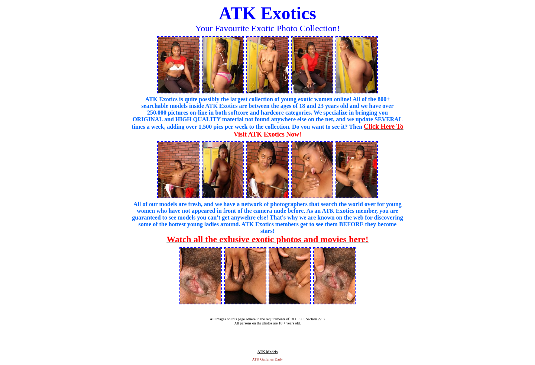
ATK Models (267, 352)
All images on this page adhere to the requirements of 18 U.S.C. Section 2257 (267, 319)
